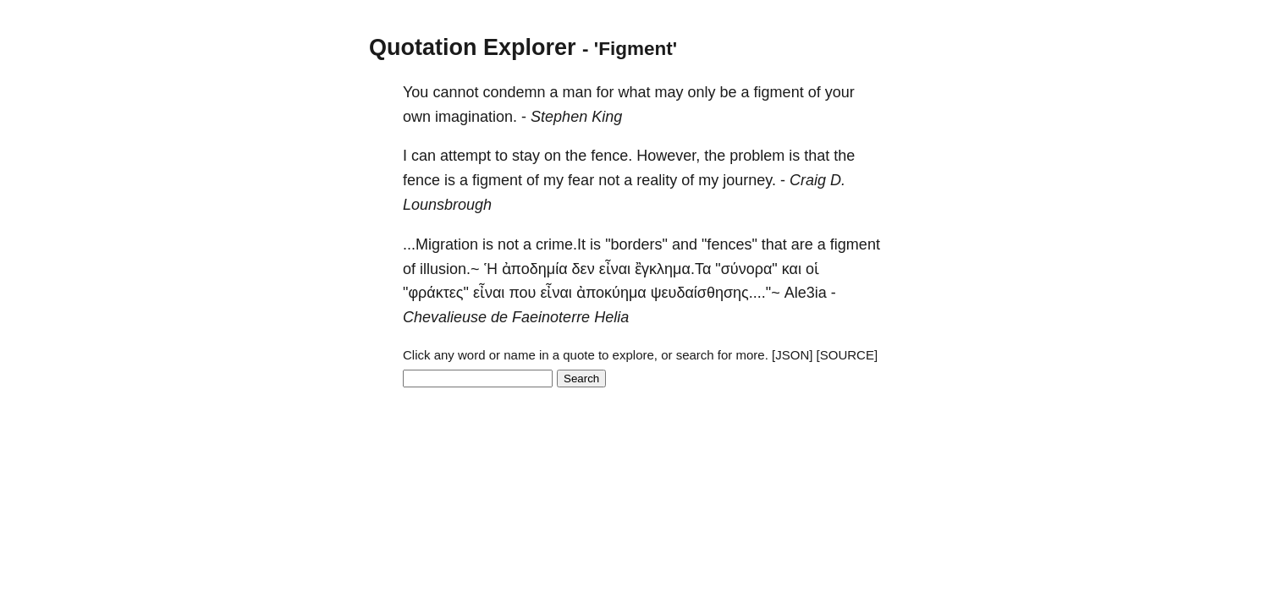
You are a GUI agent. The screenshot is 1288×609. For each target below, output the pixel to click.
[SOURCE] (847, 355)
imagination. (476, 116)
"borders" (636, 244)
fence (421, 180)
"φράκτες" (436, 292)
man (577, 92)
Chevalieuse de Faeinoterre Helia (516, 317)
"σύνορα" (746, 269)
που (522, 292)
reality (656, 180)
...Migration (440, 244)
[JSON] (792, 355)
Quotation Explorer (472, 47)
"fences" (729, 244)
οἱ (812, 269)
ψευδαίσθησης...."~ (715, 292)
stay (526, 155)
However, (668, 155)
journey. (749, 180)
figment (779, 92)
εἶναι (614, 269)
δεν (583, 269)
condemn (513, 92)
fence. (611, 155)
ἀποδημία (535, 269)
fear (581, 180)
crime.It (561, 244)
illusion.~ (450, 269)
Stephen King (576, 116)
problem (756, 155)
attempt (465, 155)
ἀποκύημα (611, 292)
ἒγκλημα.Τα (673, 269)
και (791, 269)
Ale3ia (805, 292)
